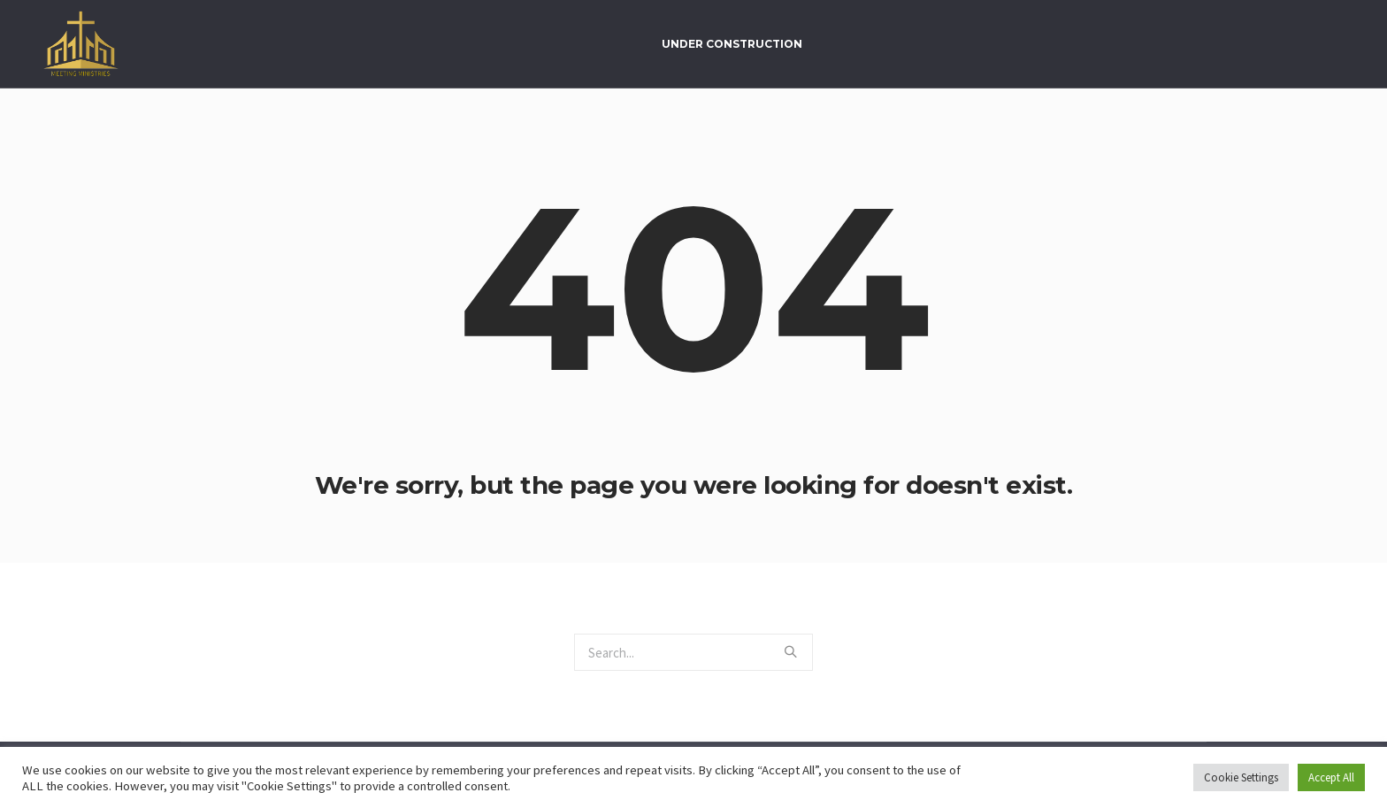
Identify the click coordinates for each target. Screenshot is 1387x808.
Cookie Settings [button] (1241, 777)
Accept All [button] (1331, 777)
